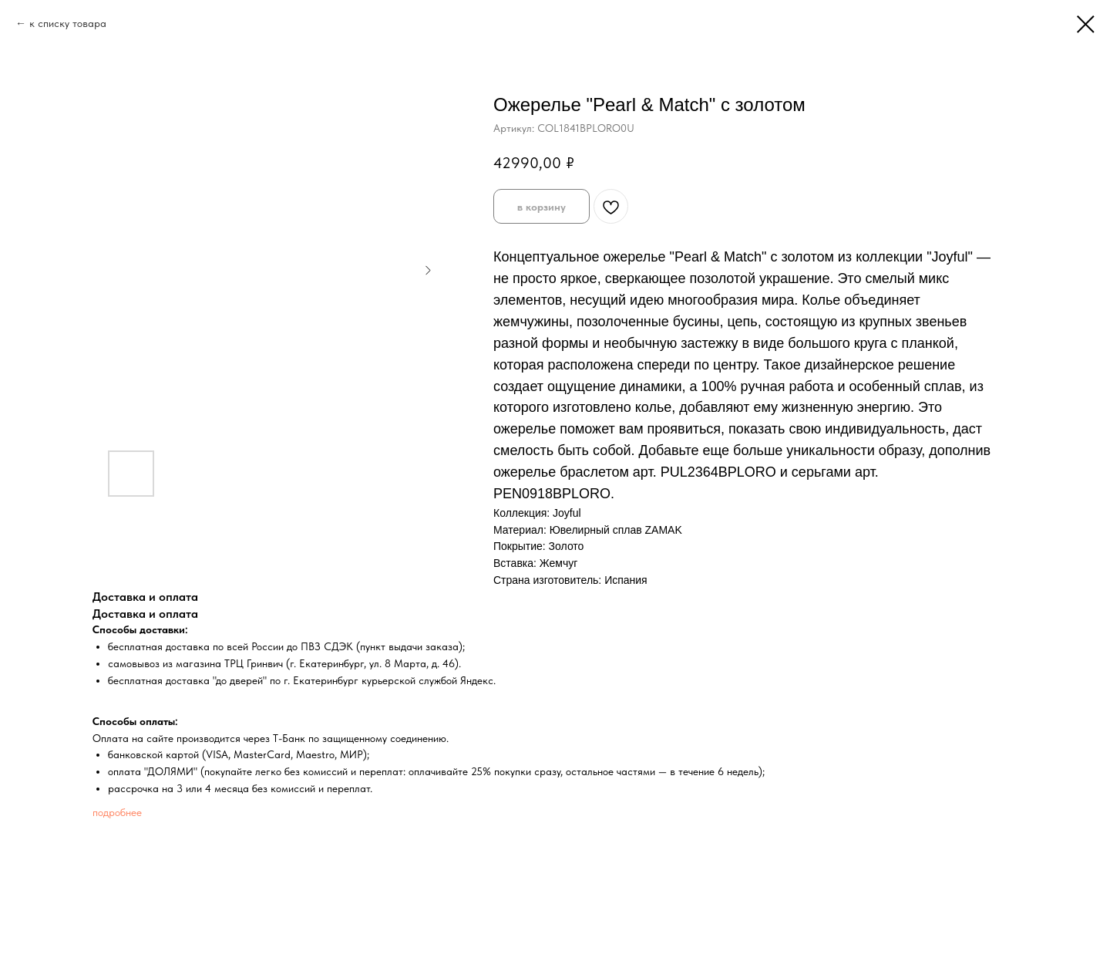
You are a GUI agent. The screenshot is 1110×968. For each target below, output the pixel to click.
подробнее (117, 812)
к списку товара (67, 23)
